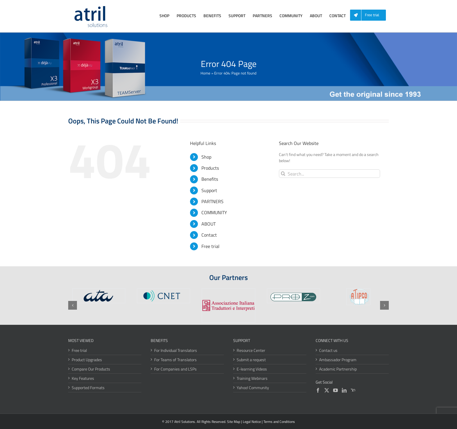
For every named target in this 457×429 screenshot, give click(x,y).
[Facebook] (318, 390)
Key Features (83, 378)
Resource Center (251, 350)
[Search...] (329, 173)
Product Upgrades (87, 360)
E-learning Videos (252, 369)
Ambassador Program (337, 360)
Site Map (233, 421)
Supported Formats (88, 387)
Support (209, 190)
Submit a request (251, 360)
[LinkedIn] (344, 390)
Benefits (209, 179)
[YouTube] (335, 390)
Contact (209, 234)
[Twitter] (326, 390)
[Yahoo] (353, 390)
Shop (206, 156)
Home (205, 73)
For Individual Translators (175, 350)
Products (210, 167)
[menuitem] (370, 15)
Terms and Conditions (279, 421)
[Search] (283, 173)
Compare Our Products (91, 369)
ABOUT (208, 223)
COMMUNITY (214, 212)
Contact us (328, 350)
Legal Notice (252, 421)
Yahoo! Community (253, 387)
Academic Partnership (338, 369)
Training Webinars (252, 378)
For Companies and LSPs (175, 369)
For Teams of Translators (175, 360)
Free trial (210, 246)
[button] (72, 305)
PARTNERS (212, 201)
